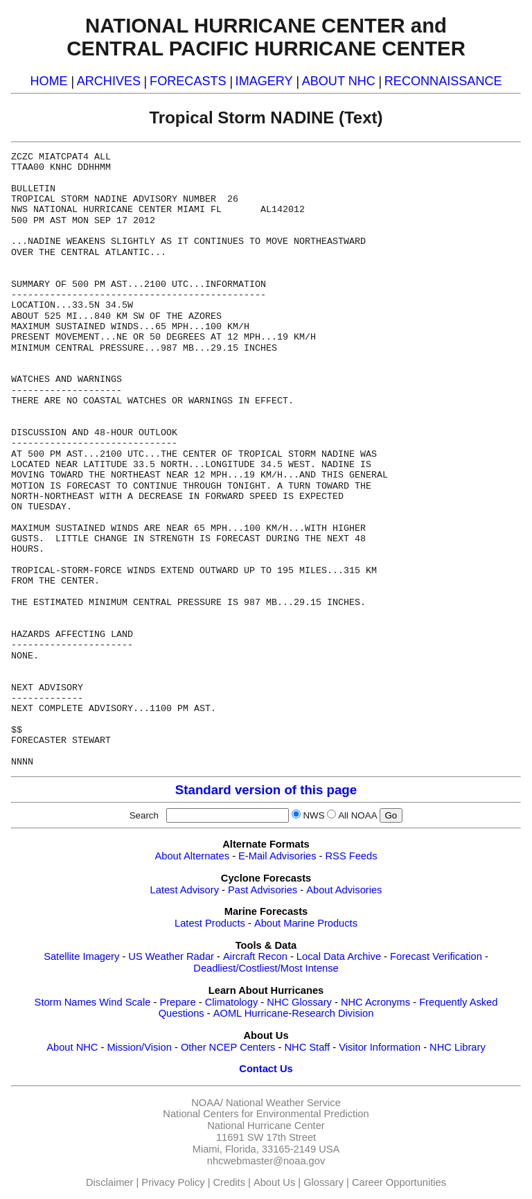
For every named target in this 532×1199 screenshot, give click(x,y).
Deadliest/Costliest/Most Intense (265, 968)
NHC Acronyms (375, 1002)
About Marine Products (305, 923)
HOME (48, 81)
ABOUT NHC (338, 81)
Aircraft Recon (255, 956)
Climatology (231, 1002)
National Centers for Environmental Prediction (266, 1113)
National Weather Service (283, 1102)
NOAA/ (207, 1102)
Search (147, 815)
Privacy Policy (172, 1182)
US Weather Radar (171, 956)
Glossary (323, 1182)
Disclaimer (109, 1182)
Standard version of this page (266, 789)
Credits (229, 1182)
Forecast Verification (436, 956)
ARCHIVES (109, 81)
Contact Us (265, 1068)
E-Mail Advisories (277, 855)
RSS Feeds (352, 855)
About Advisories (344, 889)
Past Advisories (262, 889)
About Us (274, 1182)
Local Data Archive (338, 956)
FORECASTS (188, 81)
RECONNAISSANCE (443, 81)
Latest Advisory (184, 889)
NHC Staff (307, 1047)
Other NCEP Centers (228, 1047)
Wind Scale (124, 1002)
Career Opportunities (399, 1182)
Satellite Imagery (81, 956)
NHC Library (457, 1047)
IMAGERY (264, 81)
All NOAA (357, 815)
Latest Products (210, 923)
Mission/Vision (139, 1047)
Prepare (177, 1002)
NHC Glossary (299, 1002)
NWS (313, 815)
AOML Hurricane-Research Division (293, 1013)
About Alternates (192, 855)
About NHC (72, 1047)
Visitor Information (379, 1047)
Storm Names (66, 1002)
